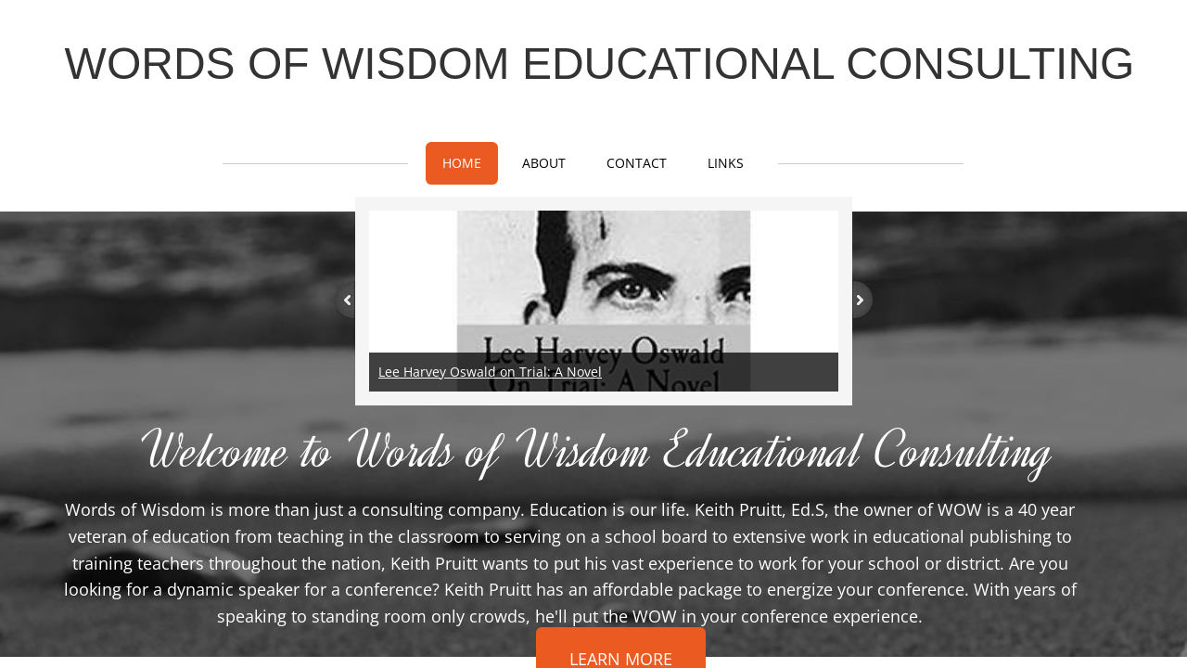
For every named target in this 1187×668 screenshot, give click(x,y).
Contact (636, 163)
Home (461, 163)
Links (726, 163)
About (544, 163)
